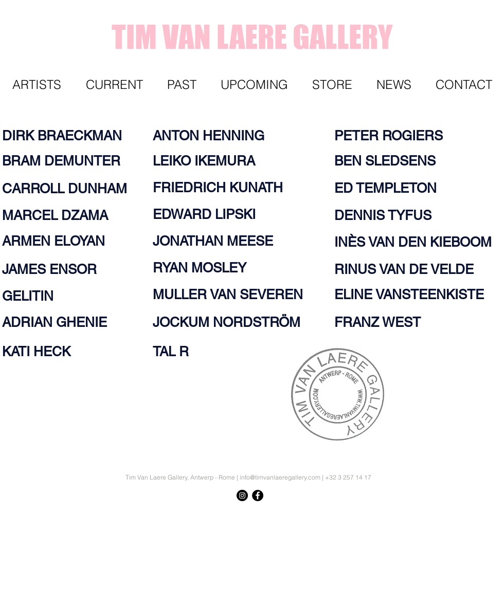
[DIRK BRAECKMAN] (67, 135)
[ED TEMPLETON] (389, 188)
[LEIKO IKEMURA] (210, 161)
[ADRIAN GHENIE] (61, 322)
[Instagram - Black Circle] (242, 495)
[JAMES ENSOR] (61, 269)
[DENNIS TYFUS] (386, 215)
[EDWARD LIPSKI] (210, 214)
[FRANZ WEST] (380, 322)
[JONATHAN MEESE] (219, 241)
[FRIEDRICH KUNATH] (224, 187)
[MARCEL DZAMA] (61, 215)
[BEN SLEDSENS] (389, 161)
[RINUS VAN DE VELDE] (409, 269)
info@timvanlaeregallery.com (280, 477)
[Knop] (476, 514)
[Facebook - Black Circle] (257, 495)
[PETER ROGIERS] (395, 135)
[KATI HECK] (40, 351)
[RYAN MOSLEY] (205, 267)
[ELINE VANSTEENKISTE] (413, 294)
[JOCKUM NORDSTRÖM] (233, 322)
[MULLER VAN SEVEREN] (237, 294)
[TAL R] (173, 351)
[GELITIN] (31, 296)
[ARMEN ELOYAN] (59, 241)
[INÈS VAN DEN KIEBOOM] (416, 242)
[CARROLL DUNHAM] (67, 188)
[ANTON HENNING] (214, 135)
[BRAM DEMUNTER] (67, 161)
